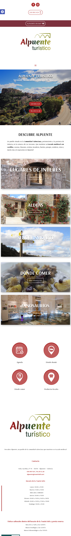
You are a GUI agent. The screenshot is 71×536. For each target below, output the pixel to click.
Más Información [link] (35, 177)
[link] (2, 11)
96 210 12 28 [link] (35, 111)
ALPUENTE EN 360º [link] (34, 23)
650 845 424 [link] (34, 12)
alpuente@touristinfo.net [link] (35, 474)
